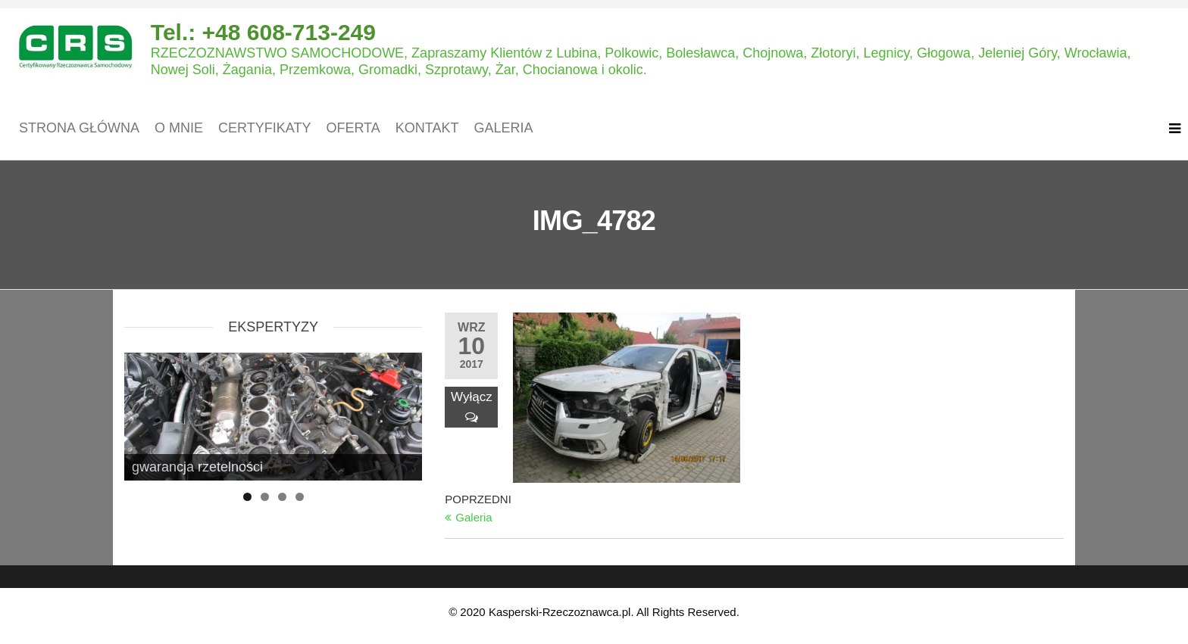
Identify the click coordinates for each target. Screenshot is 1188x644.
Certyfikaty (264, 127)
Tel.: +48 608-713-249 (263, 32)
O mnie (179, 127)
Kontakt (427, 127)
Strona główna (79, 127)
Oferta (353, 127)
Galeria (503, 127)
